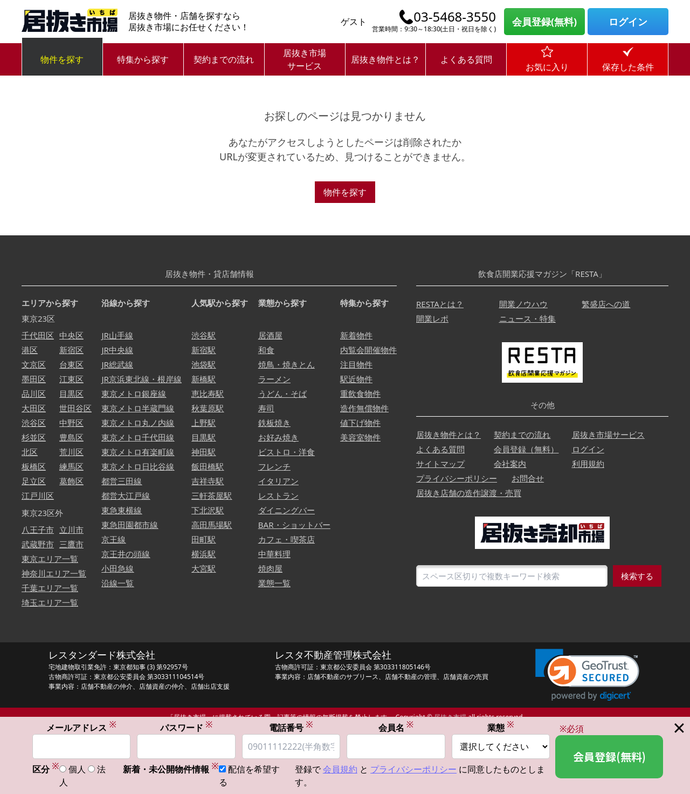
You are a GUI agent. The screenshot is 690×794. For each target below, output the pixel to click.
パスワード (186, 727)
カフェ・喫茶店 (286, 539)
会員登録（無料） (526, 449)
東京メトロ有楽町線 (137, 451)
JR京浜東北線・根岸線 (141, 379)
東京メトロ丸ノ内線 (137, 422)
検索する (637, 576)
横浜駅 (203, 553)
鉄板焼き (274, 422)
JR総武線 (117, 364)
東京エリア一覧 (50, 558)
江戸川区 (38, 495)
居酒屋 (270, 335)
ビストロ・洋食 (286, 451)
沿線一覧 (117, 583)
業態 (500, 727)
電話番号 (291, 727)
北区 (30, 451)
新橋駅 (203, 379)
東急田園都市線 (129, 524)
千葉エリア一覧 (50, 587)
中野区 (71, 422)
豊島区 (71, 437)
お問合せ (528, 478)
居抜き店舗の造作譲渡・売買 (468, 492)
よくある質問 (466, 59)
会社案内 (510, 463)
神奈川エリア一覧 (54, 573)
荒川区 (71, 451)
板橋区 (34, 466)
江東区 (71, 379)
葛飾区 (71, 481)
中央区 (71, 335)
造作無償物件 (364, 408)
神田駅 (203, 451)
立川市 (71, 529)
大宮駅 (203, 568)
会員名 (396, 727)
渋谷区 (34, 422)
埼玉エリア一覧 (50, 602)
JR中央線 (117, 349)
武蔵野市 (38, 544)
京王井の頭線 (125, 553)
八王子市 (38, 529)
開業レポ (432, 318)
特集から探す (143, 59)
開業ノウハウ (523, 303)
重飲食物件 (360, 393)
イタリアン (278, 481)
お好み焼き (278, 437)
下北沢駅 (207, 510)
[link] (587, 675)
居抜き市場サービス (304, 59)
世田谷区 (75, 408)
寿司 (266, 408)
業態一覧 (274, 583)
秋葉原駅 (207, 408)
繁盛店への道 (606, 303)
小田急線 (117, 568)
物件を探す (62, 59)
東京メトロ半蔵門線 (137, 408)
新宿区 (71, 349)
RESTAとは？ (440, 303)
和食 (266, 349)
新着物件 (356, 335)
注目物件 (356, 364)
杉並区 (34, 437)
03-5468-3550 (454, 16)
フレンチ (274, 466)
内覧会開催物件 (368, 349)
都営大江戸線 (125, 495)
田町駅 (203, 539)
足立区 (34, 481)
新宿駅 (203, 349)
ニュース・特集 (527, 318)
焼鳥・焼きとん (286, 364)
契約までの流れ (224, 59)
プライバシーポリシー (456, 478)
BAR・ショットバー (294, 524)
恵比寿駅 (207, 393)
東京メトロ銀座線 (133, 393)
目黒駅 (203, 437)
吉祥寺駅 (207, 481)
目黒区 (71, 393)
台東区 (71, 364)
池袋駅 (203, 364)
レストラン (278, 495)
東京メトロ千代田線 (137, 437)
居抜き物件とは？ (385, 59)
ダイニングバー (286, 510)
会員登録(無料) (544, 21)
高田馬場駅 (211, 524)
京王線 (113, 539)
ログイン (628, 21)
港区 (30, 349)
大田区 (34, 408)
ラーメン (274, 379)
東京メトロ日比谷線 (137, 466)
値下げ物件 (360, 422)
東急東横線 (121, 510)
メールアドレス (81, 727)
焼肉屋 (270, 568)
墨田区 (34, 379)
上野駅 (203, 422)
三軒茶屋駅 (211, 495)
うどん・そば (282, 393)
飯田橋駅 (207, 466)
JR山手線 (117, 335)
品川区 (34, 393)
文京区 (34, 364)
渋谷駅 (203, 335)
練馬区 (71, 466)
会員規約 (340, 770)
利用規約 (588, 463)
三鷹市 (71, 544)
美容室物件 (360, 437)
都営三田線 (121, 481)
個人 (77, 770)
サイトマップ (440, 463)
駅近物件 (356, 379)
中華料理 (274, 553)
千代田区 (38, 335)
